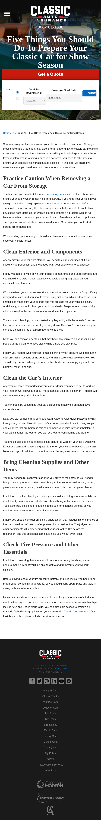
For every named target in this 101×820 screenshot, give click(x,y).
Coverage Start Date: (64, 90)
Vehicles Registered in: (34, 91)
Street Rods (50, 724)
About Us (50, 770)
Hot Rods (50, 713)
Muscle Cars (51, 742)
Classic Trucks (50, 696)
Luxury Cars (50, 736)
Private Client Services (50, 764)
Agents (50, 759)
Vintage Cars (50, 702)
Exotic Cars (50, 730)
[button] (7, 13)
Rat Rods (50, 719)
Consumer (18, 92)
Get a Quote (50, 747)
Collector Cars (50, 707)
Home (6, 133)
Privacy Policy (60, 668)
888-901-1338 (50, 27)
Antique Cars (50, 690)
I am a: (9, 89)
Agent (18, 98)
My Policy (50, 753)
